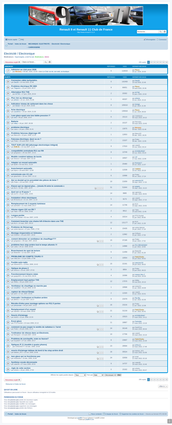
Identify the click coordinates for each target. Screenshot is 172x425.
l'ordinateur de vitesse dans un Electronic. (30, 333)
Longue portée (17, 215)
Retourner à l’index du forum (16, 384)
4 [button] (157, 62)
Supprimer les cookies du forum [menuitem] (133, 414)
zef (136, 157)
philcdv (16, 100)
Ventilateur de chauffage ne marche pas (29, 286)
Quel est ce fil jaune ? (21, 192)
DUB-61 (17, 147)
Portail (10, 44)
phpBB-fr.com (89, 419)
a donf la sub (29, 57)
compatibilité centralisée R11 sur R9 (27, 151)
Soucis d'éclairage (19, 315)
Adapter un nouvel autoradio (24, 162)
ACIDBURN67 (140, 151)
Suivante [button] (166, 62)
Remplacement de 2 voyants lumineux (28, 204)
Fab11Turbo (139, 257)
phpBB (79, 418)
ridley (16, 123)
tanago (137, 104)
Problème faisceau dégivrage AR (26, 133)
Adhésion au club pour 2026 (23, 69)
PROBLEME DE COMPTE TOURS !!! (27, 256)
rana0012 (17, 288)
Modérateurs (39, 57)
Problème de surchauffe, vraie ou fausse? (30, 339)
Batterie (14, 121)
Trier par (95, 375)
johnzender (18, 305)
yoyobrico (17, 111)
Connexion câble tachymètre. (24, 80)
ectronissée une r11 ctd (21, 174)
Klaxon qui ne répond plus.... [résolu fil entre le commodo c (37, 186)
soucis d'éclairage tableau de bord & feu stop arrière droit (37, 350)
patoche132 (139, 180)
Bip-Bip (137, 298)
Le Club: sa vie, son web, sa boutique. (56, 71)
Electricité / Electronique (19, 53)
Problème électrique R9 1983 (24, 86)
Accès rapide (12, 39)
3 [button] (154, 62)
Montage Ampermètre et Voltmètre (26, 233)
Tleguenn (17, 88)
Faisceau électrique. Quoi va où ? (26, 139)
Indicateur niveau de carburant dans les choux (32, 104)
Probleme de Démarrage (22, 227)
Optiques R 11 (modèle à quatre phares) (29, 344)
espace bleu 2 (140, 274)
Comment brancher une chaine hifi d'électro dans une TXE (37, 221)
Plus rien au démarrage (21, 98)
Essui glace (16, 321)
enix (15, 117)
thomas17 (138, 163)
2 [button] (151, 62)
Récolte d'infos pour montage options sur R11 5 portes (35, 303)
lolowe (17, 106)
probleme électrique (20, 127)
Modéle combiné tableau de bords (26, 157)
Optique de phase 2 (20, 268)
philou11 (138, 345)
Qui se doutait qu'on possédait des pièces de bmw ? (34, 180)
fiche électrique (18, 110)
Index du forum (20, 414)
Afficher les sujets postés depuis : (68, 375)
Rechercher (160, 31)
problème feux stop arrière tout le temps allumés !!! (34, 245)
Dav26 (16, 82)
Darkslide (138, 321)
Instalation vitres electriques (24, 198)
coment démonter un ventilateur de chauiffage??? (33, 239)
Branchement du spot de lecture (25, 251)
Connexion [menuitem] (163, 39)
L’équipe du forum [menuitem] (111, 414)
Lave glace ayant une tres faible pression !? (30, 115)
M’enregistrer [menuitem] (150, 39)
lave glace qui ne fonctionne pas (25, 356)
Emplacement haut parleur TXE (25, 280)
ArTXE (17, 94)
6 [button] (163, 62)
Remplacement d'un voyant (23, 309)
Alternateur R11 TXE (20, 92)
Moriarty (18, 71)
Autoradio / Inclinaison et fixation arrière (29, 298)
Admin (47, 57)
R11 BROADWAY (141, 245)
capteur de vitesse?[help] (22, 292)
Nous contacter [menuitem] (96, 414)
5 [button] (160, 62)
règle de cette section (21, 368)
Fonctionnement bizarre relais (24, 274)
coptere (138, 169)
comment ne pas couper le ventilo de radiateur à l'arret (36, 327)
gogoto (137, 186)
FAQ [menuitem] (22, 39)
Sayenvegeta (19, 57)
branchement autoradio (21, 168)
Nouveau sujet (11, 62)
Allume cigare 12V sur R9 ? (23, 209)
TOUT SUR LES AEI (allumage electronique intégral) (34, 145)
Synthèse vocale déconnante (24, 362)
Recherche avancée (165, 31)
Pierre (137, 70)
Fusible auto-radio (19, 262)
